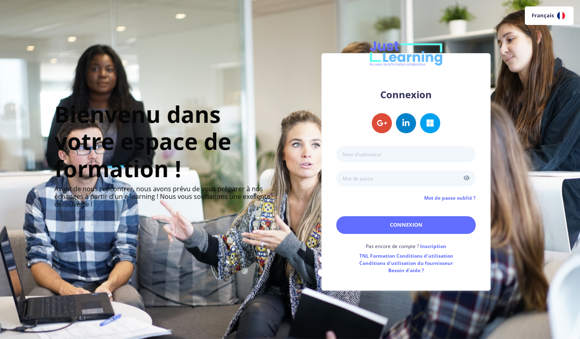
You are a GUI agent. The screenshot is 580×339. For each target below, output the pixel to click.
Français (548, 16)
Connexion (406, 224)
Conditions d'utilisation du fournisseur (406, 263)
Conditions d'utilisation (406, 255)
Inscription (433, 246)
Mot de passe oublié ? (450, 197)
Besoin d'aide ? (406, 270)
